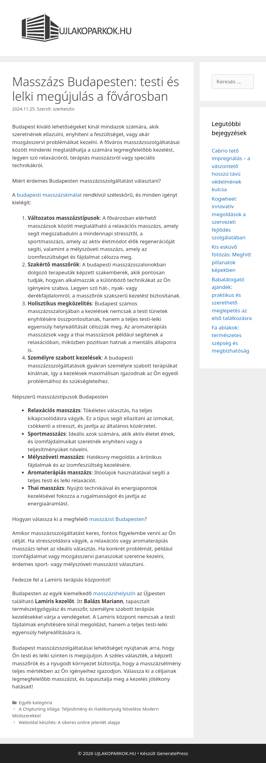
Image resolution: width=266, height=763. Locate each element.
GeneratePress (172, 753)
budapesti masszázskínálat (49, 194)
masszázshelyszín (114, 593)
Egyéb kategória (35, 702)
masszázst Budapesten (117, 518)
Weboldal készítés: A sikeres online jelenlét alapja (69, 722)
